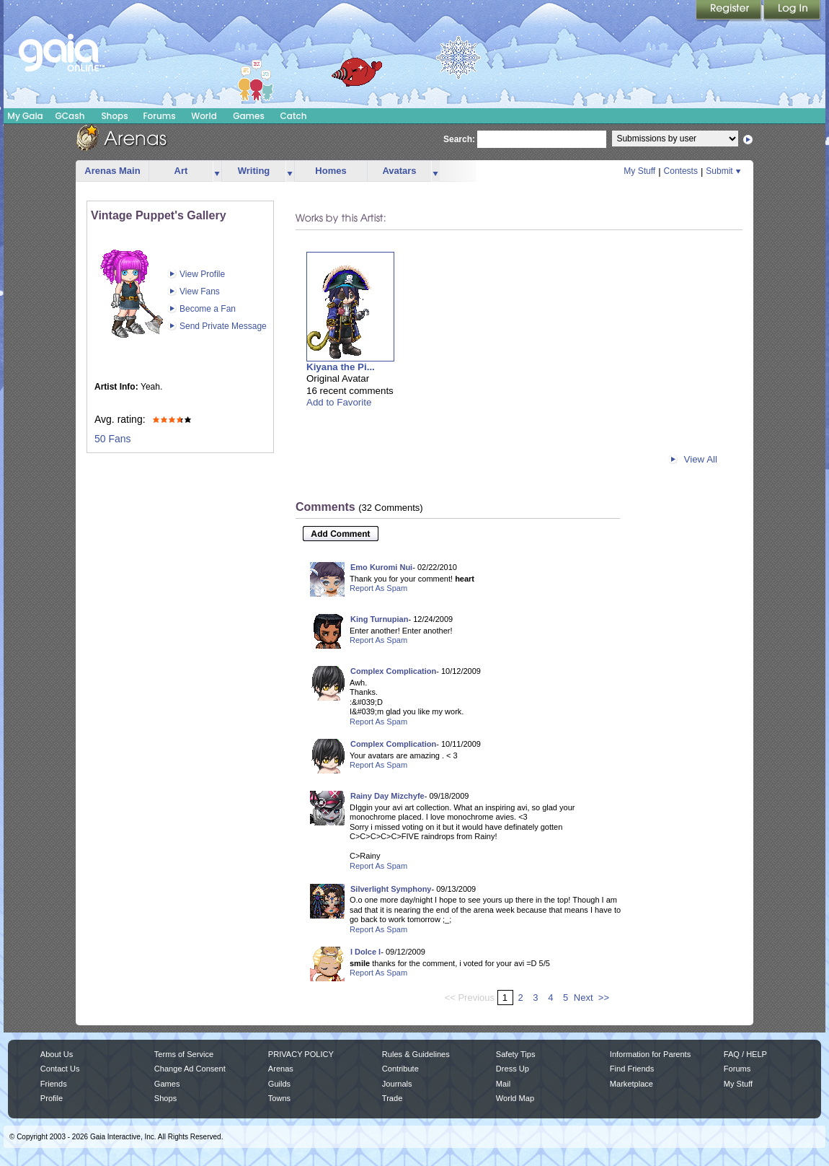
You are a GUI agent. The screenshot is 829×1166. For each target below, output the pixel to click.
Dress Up (512, 1068)
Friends (53, 1083)
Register (729, 11)
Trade (392, 1098)
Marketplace (631, 1083)
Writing (254, 170)
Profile (51, 1098)
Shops (114, 116)
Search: (459, 139)
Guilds (279, 1083)
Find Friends (632, 1068)
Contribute (400, 1068)
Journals (397, 1083)
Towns (279, 1098)
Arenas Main (112, 170)
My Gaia (25, 116)
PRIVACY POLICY (301, 1054)
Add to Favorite (338, 402)
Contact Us (60, 1068)
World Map (515, 1098)
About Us (56, 1054)
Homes (330, 170)
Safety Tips (516, 1054)
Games (249, 116)
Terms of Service (183, 1054)
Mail (503, 1083)
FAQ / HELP (745, 1054)
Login (792, 11)
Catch (293, 116)
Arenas (280, 1068)
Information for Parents (650, 1054)
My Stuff (639, 171)
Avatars (399, 170)
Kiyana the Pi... (340, 366)
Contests (681, 171)
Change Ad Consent (190, 1068)
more (217, 171)
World (204, 116)
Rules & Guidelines (416, 1054)
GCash (70, 116)
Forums (159, 116)
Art (181, 170)
